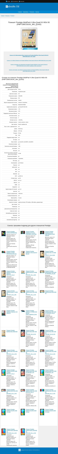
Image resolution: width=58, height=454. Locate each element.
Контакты (8, 1)
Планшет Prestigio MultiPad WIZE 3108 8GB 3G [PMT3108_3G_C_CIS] (31, 431)
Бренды (37, 11)
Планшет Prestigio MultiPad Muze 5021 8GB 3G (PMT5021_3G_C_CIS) (31, 292)
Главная (20, 11)
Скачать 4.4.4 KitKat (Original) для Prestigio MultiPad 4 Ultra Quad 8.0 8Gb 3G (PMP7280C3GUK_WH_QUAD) (29, 60)
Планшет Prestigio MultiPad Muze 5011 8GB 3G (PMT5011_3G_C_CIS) (31, 352)
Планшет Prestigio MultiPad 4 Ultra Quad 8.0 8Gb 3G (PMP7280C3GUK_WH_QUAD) (29, 265)
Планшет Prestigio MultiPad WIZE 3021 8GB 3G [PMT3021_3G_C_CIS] (12, 391)
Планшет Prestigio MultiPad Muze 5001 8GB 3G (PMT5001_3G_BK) (50, 272)
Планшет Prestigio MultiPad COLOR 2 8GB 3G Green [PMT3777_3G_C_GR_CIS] (48, 424)
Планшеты (32, 11)
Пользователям (15, 1)
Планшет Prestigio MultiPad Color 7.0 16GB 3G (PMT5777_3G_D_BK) (50, 253)
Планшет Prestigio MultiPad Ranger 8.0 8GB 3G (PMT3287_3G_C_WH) (31, 273)
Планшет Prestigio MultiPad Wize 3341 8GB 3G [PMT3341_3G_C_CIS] (50, 391)
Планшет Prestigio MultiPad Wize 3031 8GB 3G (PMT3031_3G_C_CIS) (11, 352)
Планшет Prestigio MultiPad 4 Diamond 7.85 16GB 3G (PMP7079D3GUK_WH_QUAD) (9, 325)
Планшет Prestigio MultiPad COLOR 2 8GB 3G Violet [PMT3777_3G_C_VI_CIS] (9, 424)
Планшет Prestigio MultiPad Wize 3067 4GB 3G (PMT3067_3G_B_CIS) (50, 332)
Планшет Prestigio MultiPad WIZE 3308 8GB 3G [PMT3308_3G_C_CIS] (12, 431)
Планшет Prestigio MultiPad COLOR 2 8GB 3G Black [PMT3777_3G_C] (11, 371)
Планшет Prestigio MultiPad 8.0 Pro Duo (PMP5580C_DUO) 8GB (31, 233)
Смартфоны (25, 11)
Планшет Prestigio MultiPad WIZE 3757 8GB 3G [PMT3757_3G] (50, 371)
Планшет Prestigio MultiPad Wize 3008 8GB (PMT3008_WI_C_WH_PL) (9, 345)
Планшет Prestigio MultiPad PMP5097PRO (11, 232)
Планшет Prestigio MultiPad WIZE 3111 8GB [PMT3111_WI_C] (31, 391)
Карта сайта (22, 1)
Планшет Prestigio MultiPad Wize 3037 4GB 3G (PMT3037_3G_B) (50, 312)
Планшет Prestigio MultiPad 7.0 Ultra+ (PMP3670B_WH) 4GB (11, 252)
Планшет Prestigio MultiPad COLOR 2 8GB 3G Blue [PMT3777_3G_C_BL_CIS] (28, 424)
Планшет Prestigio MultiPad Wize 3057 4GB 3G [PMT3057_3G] (31, 371)
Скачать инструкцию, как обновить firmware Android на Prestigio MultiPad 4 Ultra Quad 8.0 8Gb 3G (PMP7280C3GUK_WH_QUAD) (29, 70)
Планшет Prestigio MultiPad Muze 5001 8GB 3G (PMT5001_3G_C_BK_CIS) (48, 303)
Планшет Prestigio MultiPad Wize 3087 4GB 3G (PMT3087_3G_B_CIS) (31, 332)
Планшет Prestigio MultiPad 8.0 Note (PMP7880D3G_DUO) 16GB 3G (50, 233)
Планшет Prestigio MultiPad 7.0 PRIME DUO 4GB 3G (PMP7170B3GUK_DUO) (31, 312)
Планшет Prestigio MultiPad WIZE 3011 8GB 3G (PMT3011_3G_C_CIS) (50, 352)
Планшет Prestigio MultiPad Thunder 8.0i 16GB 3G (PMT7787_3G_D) (11, 273)
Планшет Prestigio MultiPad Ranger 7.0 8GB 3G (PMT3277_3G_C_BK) (12, 292)
